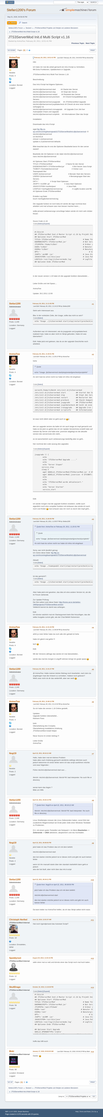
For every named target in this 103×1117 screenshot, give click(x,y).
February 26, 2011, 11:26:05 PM (43, 519)
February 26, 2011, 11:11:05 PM (43, 303)
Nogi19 (12, 753)
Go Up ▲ (95, 1111)
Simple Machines (23, 1111)
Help (76, 1111)
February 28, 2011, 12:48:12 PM (43, 701)
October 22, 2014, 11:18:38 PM (43, 987)
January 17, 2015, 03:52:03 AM (43, 1051)
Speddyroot (15, 958)
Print (92, 50)
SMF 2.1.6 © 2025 (11, 1111)
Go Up (10, 1082)
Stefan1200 (14, 303)
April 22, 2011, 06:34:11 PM (42, 879)
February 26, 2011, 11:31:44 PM (43, 627)
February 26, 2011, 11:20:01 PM (43, 354)
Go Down (11, 50)
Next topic (90, 43)
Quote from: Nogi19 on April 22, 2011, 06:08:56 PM (55, 885)
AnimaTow (14, 57)
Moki (11, 1051)
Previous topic (77, 43)
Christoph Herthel (18, 919)
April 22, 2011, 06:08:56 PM (42, 842)
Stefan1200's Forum (21, 10)
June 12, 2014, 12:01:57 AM (42, 919)
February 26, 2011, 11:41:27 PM (43, 669)
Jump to (61, 1096)
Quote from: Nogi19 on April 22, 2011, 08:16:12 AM (55, 805)
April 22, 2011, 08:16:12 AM (42, 753)
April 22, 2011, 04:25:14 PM (42, 800)
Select (40, 224)
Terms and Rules (85, 1111)
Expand (46, 224)
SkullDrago (14, 987)
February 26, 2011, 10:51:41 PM (45, 57)
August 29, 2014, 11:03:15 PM (43, 958)
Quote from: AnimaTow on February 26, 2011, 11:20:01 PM (58, 527)
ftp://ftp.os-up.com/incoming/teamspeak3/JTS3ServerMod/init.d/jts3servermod (59, 130)
